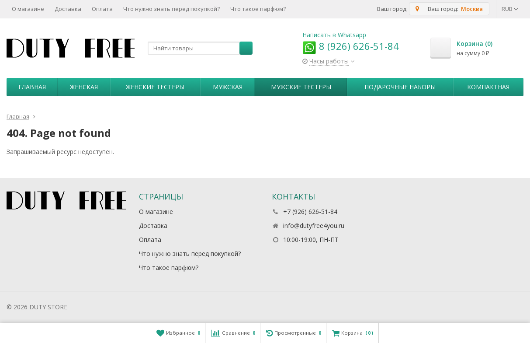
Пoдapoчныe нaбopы (400, 87)
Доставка (68, 9)
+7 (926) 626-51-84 (310, 211)
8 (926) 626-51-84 (350, 45)
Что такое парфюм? (258, 9)
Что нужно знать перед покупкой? (171, 9)
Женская (84, 87)
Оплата (102, 9)
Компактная (488, 87)
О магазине (28, 9)
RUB (510, 9)
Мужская (227, 87)
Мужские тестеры (301, 87)
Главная (32, 87)
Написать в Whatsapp (334, 35)
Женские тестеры (155, 87)
